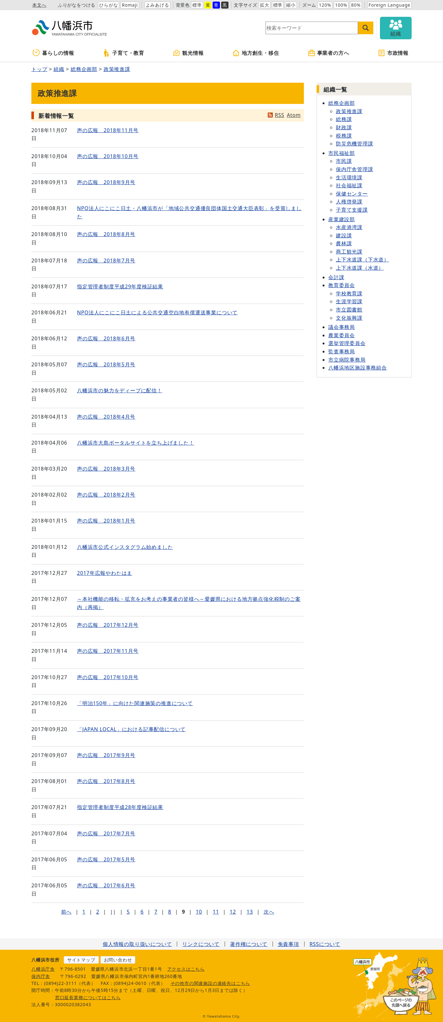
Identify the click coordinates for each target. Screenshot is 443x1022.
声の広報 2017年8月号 (106, 781)
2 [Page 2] (97, 911)
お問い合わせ (118, 960)
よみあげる (157, 5)
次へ (269, 911)
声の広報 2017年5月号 (106, 859)
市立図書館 (349, 309)
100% (341, 5)
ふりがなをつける (76, 5)
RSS (279, 115)
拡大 (264, 5)
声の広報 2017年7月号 (106, 833)
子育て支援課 (352, 209)
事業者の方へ (328, 53)
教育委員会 (341, 285)
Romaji (130, 5)
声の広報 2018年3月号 (106, 468)
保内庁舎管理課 (354, 169)
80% (356, 5)
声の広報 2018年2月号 (106, 494)
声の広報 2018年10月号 (107, 156)
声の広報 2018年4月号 (106, 416)
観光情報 (188, 53)
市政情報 (393, 53)
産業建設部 (341, 219)
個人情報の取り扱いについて (137, 944)
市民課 (344, 160)
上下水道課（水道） (360, 267)
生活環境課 (349, 177)
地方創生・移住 (255, 53)
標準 (197, 5)
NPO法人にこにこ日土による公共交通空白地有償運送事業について (157, 312)
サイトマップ (81, 960)
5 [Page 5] (128, 911)
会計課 (336, 277)
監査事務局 (341, 351)
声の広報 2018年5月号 (106, 364)
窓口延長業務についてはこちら (88, 997)
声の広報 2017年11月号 (107, 650)
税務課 (344, 135)
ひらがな (108, 5)
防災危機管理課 (354, 143)
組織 (59, 69)
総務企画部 (84, 69)
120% (325, 5)
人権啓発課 (349, 201)
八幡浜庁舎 (43, 969)
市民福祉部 (341, 153)
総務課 (344, 119)
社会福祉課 (349, 185)
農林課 (344, 243)
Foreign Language (389, 5)
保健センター (352, 193)
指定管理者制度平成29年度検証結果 (120, 286)
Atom (294, 115)
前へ (66, 911)
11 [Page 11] (216, 911)
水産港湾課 (349, 227)
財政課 (344, 127)
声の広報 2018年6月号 (106, 338)
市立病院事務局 (347, 359)
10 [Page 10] (199, 911)
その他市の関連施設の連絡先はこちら (210, 983)
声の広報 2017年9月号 (106, 755)
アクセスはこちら (186, 969)
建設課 (344, 235)
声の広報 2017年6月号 (106, 885)
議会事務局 (341, 327)
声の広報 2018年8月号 (106, 234)
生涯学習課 (349, 301)
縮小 (291, 5)
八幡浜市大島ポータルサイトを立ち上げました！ (135, 442)
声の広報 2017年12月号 (107, 624)
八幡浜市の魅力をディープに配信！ (119, 390)
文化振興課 (349, 317)
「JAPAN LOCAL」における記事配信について (131, 729)
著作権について (248, 944)
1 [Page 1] (84, 911)
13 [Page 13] (250, 911)
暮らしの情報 (53, 53)
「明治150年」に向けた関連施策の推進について (135, 703)
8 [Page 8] (169, 911)
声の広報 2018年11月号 (107, 130)
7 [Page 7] (155, 911)
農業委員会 (341, 335)
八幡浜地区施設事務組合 (357, 367)
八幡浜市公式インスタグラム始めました (125, 546)
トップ (39, 69)
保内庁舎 (40, 976)
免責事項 (288, 944)
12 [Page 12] (233, 911)
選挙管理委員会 (347, 343)
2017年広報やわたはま (104, 572)
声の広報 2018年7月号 (106, 260)
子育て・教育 (123, 53)
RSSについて (325, 944)
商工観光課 (349, 251)
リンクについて (201, 944)
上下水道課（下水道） (362, 259)
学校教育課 (349, 293)
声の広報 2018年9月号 (106, 182)
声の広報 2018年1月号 (106, 520)
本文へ (39, 5)
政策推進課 (117, 69)
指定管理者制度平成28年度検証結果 (120, 807)
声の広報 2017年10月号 (107, 677)
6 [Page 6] (142, 911)
